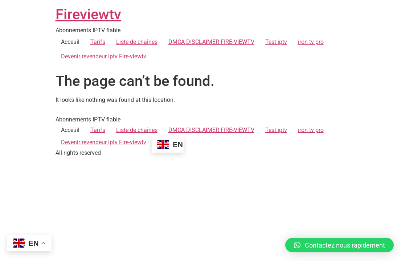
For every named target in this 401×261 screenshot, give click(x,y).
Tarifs (97, 41)
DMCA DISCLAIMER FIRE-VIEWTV (211, 41)
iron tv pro (311, 41)
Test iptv (276, 41)
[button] (339, 245)
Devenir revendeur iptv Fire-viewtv (103, 56)
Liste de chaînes (136, 41)
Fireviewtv (88, 14)
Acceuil (70, 41)
